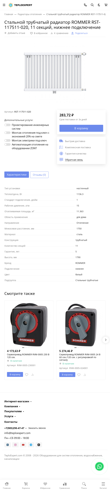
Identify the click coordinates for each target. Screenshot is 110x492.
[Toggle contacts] (85, 4)
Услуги (8, 416)
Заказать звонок (37, 428)
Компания (11, 406)
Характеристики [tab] (16, 174)
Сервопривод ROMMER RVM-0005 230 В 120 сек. (28, 356)
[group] (55, 75)
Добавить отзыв (16, 33)
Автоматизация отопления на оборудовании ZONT (30, 146)
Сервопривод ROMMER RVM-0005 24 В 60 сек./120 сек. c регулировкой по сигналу (79, 357)
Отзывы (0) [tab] (39, 174)
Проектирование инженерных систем (30, 126)
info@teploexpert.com (17, 433)
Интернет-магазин (16, 401)
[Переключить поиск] (92, 4)
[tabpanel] (55, 234)
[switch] (7, 125)
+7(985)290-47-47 (14, 428)
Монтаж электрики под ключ (29, 140)
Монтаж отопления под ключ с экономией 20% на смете (30, 134)
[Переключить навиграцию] (4, 4)
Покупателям (13, 411)
